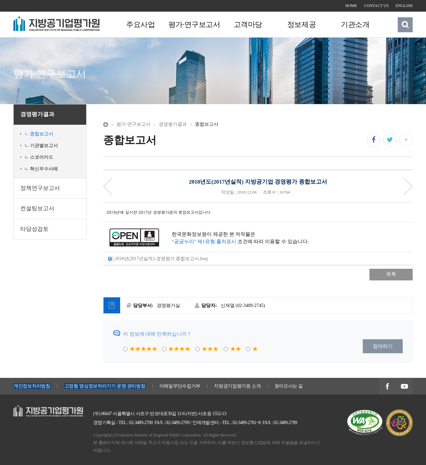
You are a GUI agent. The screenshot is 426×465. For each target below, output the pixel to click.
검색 (405, 24)
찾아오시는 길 (289, 386)
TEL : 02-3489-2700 (135, 422)
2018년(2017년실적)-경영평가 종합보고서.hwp (158, 259)
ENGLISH (404, 5)
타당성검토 (34, 229)
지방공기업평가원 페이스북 (387, 386)
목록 (391, 274)
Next (408, 186)
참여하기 (383, 346)
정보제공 (301, 25)
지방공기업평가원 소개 (237, 386)
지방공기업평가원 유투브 (404, 386)
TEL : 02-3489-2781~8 (241, 422)
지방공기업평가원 (33, 409)
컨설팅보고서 (37, 208)
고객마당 (247, 25)
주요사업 (140, 25)
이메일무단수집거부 (179, 386)
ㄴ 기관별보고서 (41, 145)
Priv (107, 186)
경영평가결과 (37, 114)
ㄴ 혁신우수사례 (41, 168)
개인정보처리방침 (32, 386)
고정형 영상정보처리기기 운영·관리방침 (105, 386)
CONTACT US (376, 5)
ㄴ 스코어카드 (39, 157)
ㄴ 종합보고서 (39, 133)
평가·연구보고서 (194, 25)
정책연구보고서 (40, 188)
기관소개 (354, 25)
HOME (351, 5)
